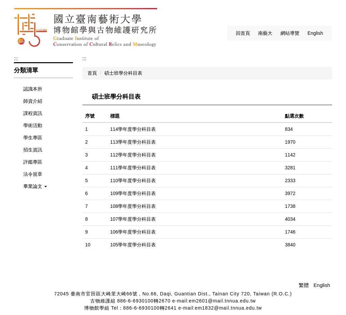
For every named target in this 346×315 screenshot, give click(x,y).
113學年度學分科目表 (133, 142)
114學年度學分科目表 (133, 129)
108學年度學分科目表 (133, 206)
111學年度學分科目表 (133, 167)
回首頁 (243, 33)
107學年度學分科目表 (133, 219)
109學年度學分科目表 (133, 193)
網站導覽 (289, 33)
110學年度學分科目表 (133, 180)
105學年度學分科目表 (133, 244)
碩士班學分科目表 (123, 73)
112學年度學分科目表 (133, 155)
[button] (43, 186)
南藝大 (265, 33)
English (315, 33)
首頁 (92, 73)
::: (226, 33)
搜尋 (325, 13)
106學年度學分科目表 (133, 232)
